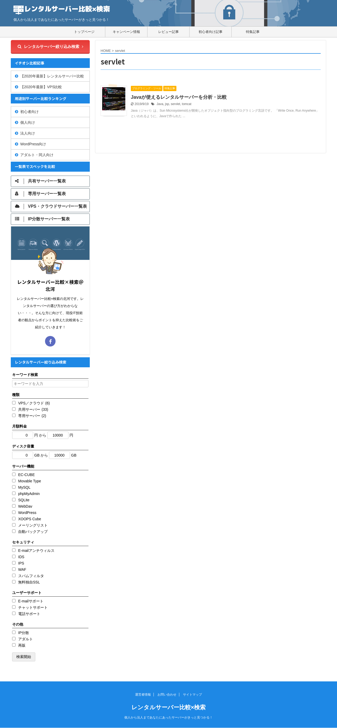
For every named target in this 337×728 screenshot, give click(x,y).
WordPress (27, 513)
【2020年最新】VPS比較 (41, 87)
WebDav (25, 506)
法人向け (27, 133)
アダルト (25, 639)
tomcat (186, 104)
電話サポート (29, 614)
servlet (175, 104)
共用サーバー (33, 409)
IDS (21, 557)
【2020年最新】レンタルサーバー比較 (52, 76)
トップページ (84, 32)
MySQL (24, 487)
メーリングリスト (33, 525)
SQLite (23, 500)
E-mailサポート (30, 601)
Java (160, 104)
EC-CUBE (26, 475)
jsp (167, 104)
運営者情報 (143, 694)
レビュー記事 (168, 32)
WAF (22, 569)
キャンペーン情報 (126, 32)
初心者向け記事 (210, 32)
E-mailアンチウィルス (36, 550)
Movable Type (29, 481)
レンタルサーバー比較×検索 (168, 707)
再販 (22, 645)
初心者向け (29, 112)
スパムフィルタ (31, 576)
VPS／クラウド (34, 403)
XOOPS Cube (29, 519)
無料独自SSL (29, 582)
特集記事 (253, 32)
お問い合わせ (166, 694)
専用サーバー (32, 416)
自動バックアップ (33, 531)
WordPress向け (33, 144)
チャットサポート (33, 607)
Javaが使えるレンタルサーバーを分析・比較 (179, 97)
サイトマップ (192, 694)
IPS (21, 563)
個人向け (27, 122)
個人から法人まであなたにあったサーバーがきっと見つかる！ (168, 717)
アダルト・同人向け (36, 155)
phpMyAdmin (29, 494)
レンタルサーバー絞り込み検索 (50, 46)
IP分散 (23, 633)
